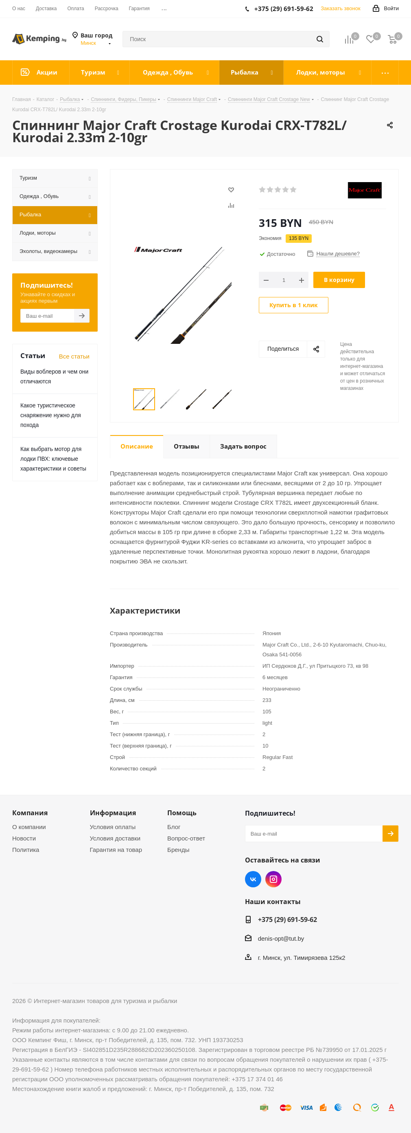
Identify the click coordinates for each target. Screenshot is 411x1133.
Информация (113, 812)
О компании (29, 826)
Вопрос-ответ (186, 838)
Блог (173, 826)
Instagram (273, 879)
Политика (25, 849)
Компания (30, 812)
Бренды (178, 849)
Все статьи (74, 356)
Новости (24, 838)
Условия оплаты (113, 826)
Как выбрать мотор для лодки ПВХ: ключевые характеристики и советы (53, 459)
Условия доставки (115, 838)
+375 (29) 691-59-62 (287, 919)
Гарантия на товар (116, 849)
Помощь (182, 812)
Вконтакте (253, 879)
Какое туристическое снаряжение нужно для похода (50, 415)
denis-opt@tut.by (281, 938)
